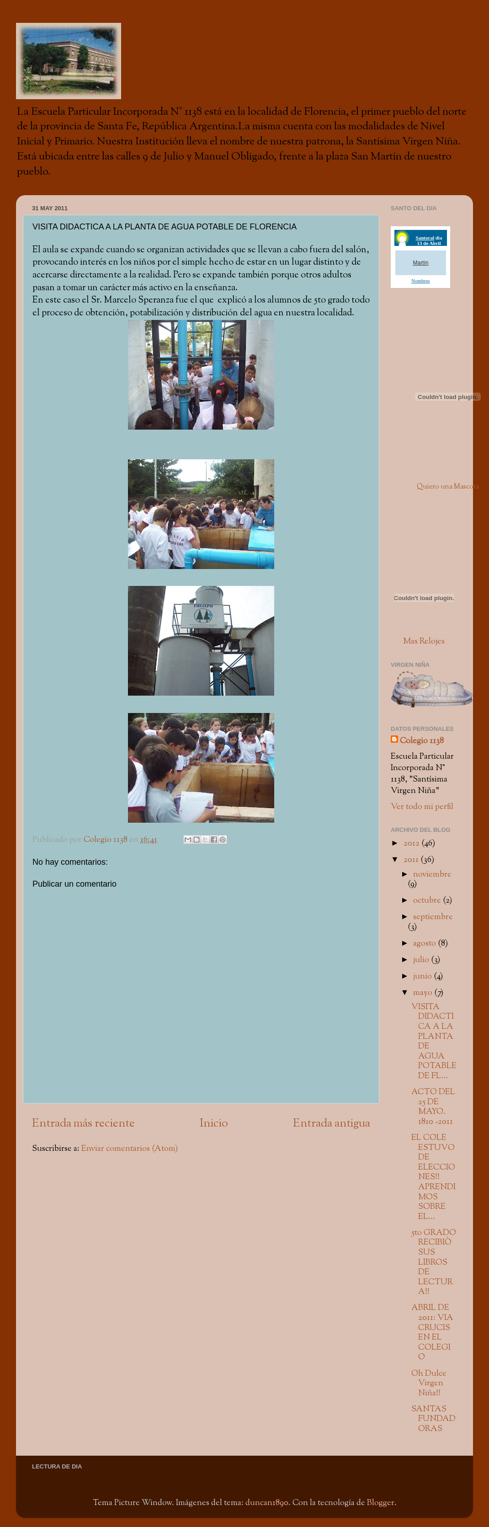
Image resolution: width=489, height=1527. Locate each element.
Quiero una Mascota (448, 487)
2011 (412, 860)
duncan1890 (266, 1503)
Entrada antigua (331, 1124)
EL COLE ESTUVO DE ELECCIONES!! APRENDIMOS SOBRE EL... (433, 1177)
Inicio (214, 1124)
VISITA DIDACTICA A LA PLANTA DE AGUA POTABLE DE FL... (434, 1041)
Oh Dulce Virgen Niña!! (428, 1383)
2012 (412, 843)
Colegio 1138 (422, 741)
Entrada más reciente (83, 1124)
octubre (428, 900)
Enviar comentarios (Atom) (129, 1149)
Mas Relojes (424, 641)
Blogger (380, 1503)
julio (422, 960)
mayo (423, 993)
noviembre (432, 874)
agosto (425, 943)
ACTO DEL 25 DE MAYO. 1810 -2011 (433, 1107)
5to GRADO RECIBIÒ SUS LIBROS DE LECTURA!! (433, 1262)
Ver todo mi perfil (422, 807)
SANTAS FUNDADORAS (433, 1419)
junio (423, 976)
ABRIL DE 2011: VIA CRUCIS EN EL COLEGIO (432, 1332)
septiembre (433, 917)
